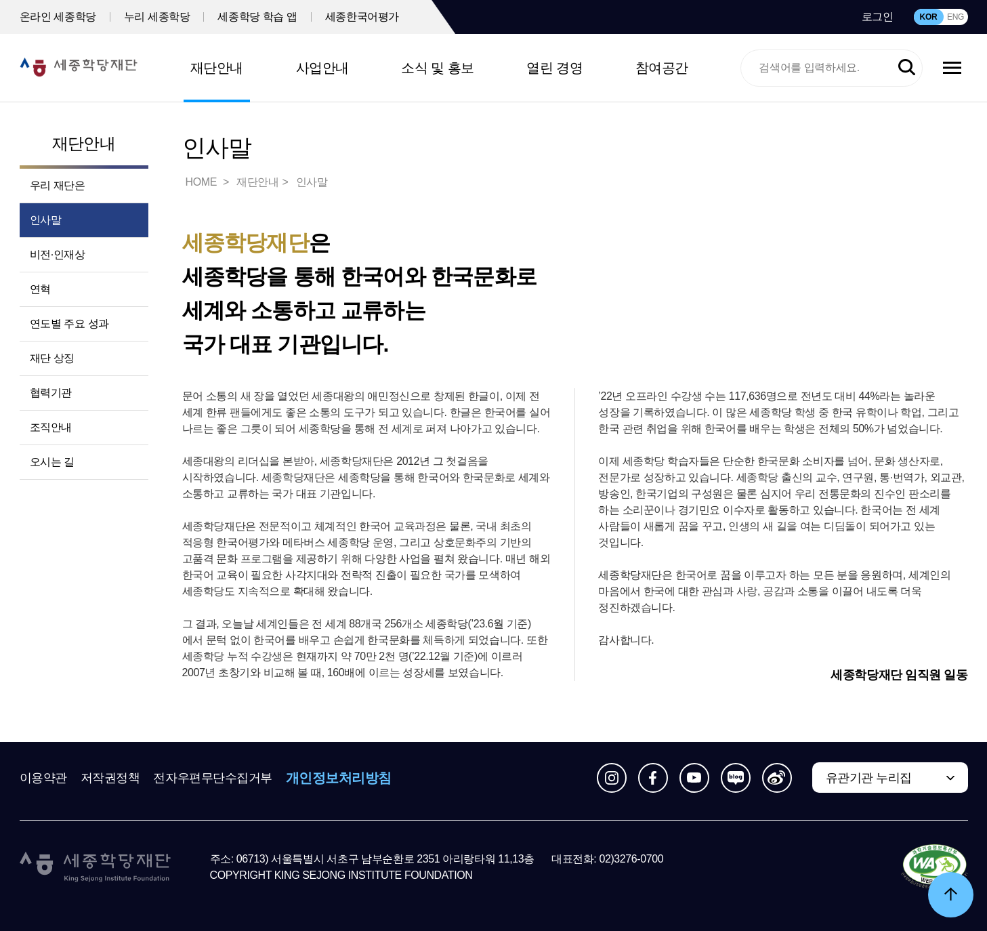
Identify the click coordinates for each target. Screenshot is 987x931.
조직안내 (51, 427)
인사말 (46, 220)
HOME (202, 182)
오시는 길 (52, 462)
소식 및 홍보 (437, 67)
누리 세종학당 (157, 16)
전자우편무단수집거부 (212, 778)
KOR (929, 17)
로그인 (878, 16)
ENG (955, 17)
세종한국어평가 (362, 16)
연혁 (40, 289)
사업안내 (322, 67)
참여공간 (661, 67)
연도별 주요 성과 (69, 323)
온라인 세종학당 (58, 16)
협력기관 (51, 392)
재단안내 (216, 67)
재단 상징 (52, 358)
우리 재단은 (57, 185)
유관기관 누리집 (869, 778)
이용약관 (43, 778)
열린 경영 (554, 67)
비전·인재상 (57, 254)
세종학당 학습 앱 (257, 16)
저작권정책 (110, 778)
